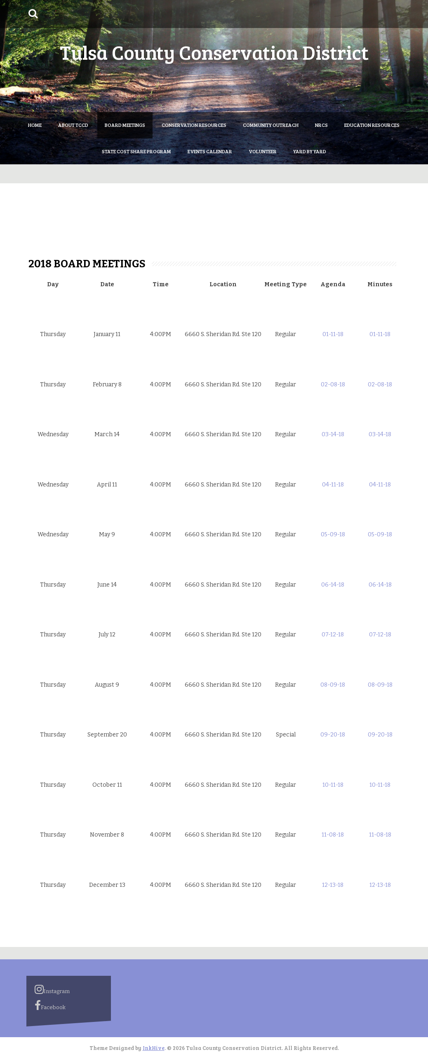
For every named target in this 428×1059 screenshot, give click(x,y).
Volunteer (263, 151)
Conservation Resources (194, 125)
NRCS (321, 125)
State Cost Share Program (136, 151)
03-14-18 (333, 434)
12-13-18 (332, 884)
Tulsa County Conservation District (214, 51)
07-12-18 (333, 634)
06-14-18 (332, 584)
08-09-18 (332, 684)
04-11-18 (333, 484)
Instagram (52, 989)
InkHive (154, 1048)
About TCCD (73, 125)
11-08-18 (333, 834)
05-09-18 (333, 534)
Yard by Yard (309, 151)
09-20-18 (332, 734)
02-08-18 (333, 384)
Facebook (50, 1005)
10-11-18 (332, 784)
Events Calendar (210, 151)
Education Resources (372, 125)
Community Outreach (271, 125)
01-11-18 (332, 334)
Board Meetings (125, 125)
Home (35, 125)
